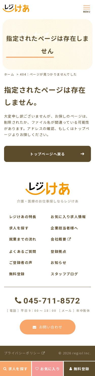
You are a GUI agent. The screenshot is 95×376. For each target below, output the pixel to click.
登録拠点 (58, 251)
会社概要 (61, 239)
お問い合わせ (48, 326)
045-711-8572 (47, 300)
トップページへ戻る (47, 153)
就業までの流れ (22, 239)
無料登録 (79, 368)
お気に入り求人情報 (68, 216)
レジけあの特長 (22, 216)
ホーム (9, 74)
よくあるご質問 (22, 251)
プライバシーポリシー (24, 353)
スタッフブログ (64, 273)
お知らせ (58, 262)
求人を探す (15, 368)
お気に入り (47, 368)
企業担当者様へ (64, 227)
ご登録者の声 (20, 262)
